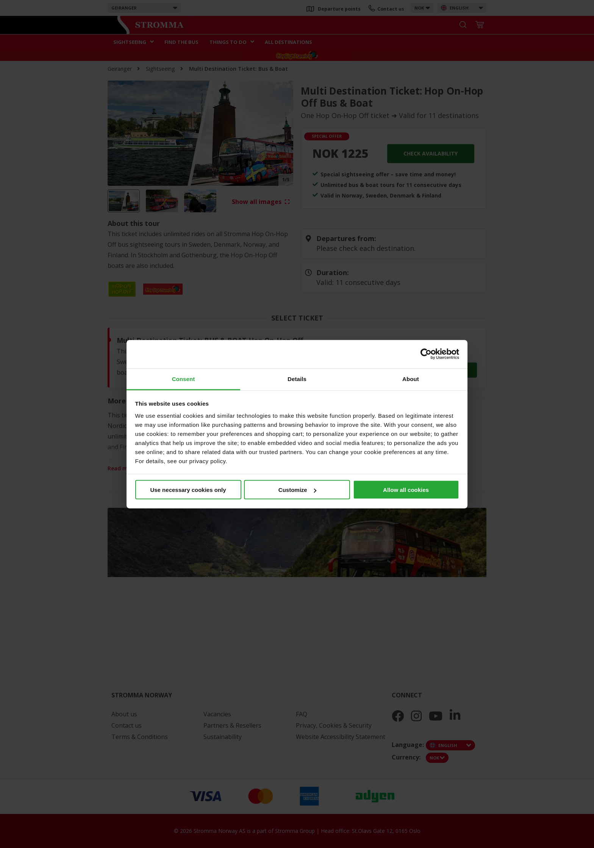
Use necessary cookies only (188, 490)
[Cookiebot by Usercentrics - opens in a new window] (426, 354)
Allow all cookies (406, 490)
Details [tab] (297, 378)
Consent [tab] (183, 378)
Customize (297, 490)
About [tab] (410, 378)
